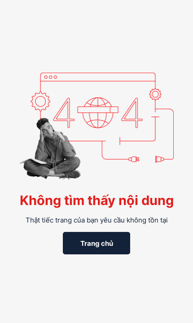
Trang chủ (96, 243)
